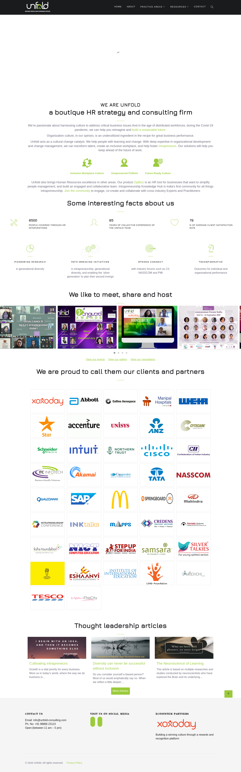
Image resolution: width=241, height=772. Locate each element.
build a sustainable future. (149, 129)
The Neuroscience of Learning (180, 663)
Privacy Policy (74, 762)
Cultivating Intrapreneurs (48, 663)
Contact (200, 7)
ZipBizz (139, 182)
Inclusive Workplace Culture (87, 173)
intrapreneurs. (168, 146)
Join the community (77, 190)
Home (118, 7)
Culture (124, 173)
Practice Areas (151, 7)
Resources (178, 7)
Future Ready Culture (158, 173)
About (131, 7)
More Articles (120, 690)
